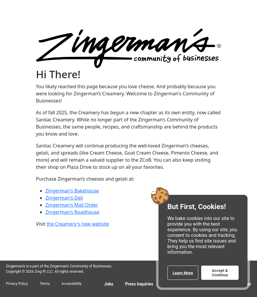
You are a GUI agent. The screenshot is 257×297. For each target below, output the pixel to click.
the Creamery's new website (77, 224)
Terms (45, 284)
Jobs (108, 284)
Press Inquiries (139, 284)
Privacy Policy (17, 284)
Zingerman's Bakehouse (72, 190)
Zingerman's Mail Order (71, 205)
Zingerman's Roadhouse (72, 212)
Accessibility (72, 284)
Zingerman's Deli (64, 198)
